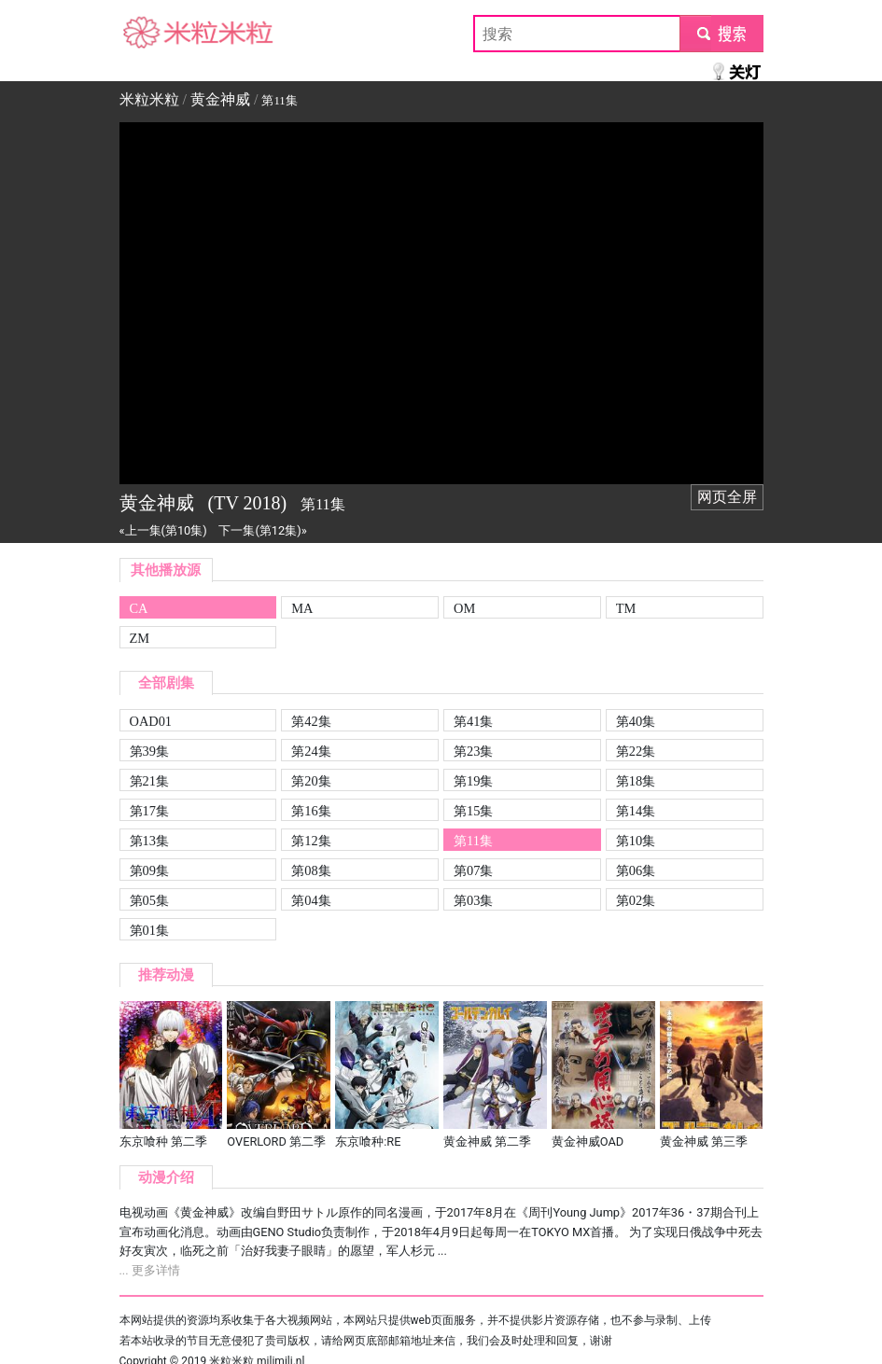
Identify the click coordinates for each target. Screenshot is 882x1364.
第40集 (635, 721)
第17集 (149, 810)
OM (464, 608)
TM (626, 608)
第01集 (149, 930)
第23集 (473, 751)
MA (302, 608)
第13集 (149, 840)
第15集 (473, 810)
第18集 (635, 780)
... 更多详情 (149, 1270)
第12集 (310, 840)
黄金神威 (220, 99)
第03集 (473, 900)
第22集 (635, 751)
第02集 (635, 900)
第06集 (635, 870)
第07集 (473, 870)
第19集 (473, 780)
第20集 (310, 780)
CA (139, 608)
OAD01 (151, 721)
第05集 (149, 900)
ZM (140, 638)
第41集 (473, 721)
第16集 (310, 810)
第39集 (149, 751)
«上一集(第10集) (163, 530)
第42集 (310, 721)
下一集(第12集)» (262, 530)
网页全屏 (727, 497)
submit (721, 33)
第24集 (310, 751)
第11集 (473, 840)
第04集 (310, 900)
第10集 (635, 840)
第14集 (635, 810)
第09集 (149, 870)
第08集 (310, 870)
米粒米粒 (149, 33)
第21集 (149, 780)
